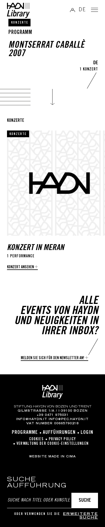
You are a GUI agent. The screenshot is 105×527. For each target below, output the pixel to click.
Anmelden (72, 10)
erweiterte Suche (80, 516)
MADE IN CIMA (62, 456)
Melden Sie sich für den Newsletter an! (52, 358)
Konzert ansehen (20, 267)
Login (87, 432)
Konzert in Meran (35, 248)
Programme (25, 432)
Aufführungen (59, 432)
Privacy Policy (62, 439)
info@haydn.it (31, 419)
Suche (85, 500)
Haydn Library (18, 10)
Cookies (36, 439)
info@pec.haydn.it (69, 419)
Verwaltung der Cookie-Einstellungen (52, 444)
